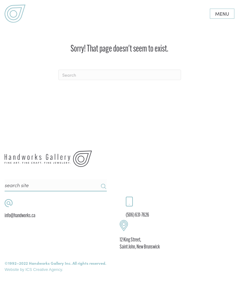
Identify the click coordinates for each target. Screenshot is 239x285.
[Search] (119, 75)
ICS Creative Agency (43, 269)
